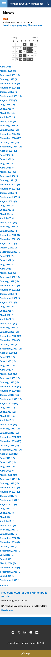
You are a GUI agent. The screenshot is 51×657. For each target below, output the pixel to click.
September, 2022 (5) (10, 252)
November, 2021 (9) (10, 290)
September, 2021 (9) (10, 298)
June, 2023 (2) (7, 210)
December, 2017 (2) (10, 487)
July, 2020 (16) (7, 357)
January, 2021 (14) (9, 332)
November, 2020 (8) (10, 340)
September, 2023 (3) (10, 197)
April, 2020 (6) (7, 370)
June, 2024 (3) (7, 159)
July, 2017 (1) (6, 509)
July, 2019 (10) (7, 408)
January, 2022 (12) (9, 281)
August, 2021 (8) (8, 302)
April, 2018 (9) (7, 471)
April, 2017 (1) (7, 521)
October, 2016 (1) (9, 546)
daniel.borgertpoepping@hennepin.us (22, 25)
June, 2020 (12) (8, 361)
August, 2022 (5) (8, 243)
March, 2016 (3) (8, 563)
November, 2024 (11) (10, 138)
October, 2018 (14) (9, 445)
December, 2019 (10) (10, 386)
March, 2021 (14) (8, 323)
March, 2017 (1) (8, 525)
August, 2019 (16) (9, 403)
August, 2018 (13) (9, 454)
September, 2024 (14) (11, 147)
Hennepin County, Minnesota (26, 3)
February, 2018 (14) (10, 479)
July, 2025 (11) (7, 104)
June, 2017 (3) (7, 513)
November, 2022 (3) (10, 239)
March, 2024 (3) (8, 172)
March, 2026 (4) (8, 71)
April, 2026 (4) (7, 67)
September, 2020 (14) (11, 349)
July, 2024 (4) (6, 155)
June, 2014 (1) (7, 576)
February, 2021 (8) (9, 328)
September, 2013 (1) (10, 580)
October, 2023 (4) (9, 193)
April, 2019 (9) (7, 420)
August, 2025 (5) (8, 100)
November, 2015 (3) (10, 567)
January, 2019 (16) (9, 433)
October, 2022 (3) (9, 248)
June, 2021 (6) (7, 311)
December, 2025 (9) (10, 83)
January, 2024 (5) (9, 180)
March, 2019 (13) (8, 424)
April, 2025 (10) (8, 117)
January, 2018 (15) (9, 483)
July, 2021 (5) (6, 306)
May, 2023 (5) (6, 214)
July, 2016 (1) (6, 555)
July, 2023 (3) (6, 205)
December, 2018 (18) (10, 437)
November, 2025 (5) (10, 88)
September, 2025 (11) (11, 96)
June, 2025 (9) (7, 109)
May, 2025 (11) (7, 113)
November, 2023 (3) (10, 189)
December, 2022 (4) (10, 235)
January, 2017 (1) (9, 534)
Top (28, 654)
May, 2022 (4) (6, 264)
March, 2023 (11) (8, 222)
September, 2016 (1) (10, 551)
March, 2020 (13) (8, 374)
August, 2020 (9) (8, 353)
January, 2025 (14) (9, 130)
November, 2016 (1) (10, 542)
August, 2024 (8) (8, 151)
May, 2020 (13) (7, 365)
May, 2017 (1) (6, 517)
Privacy (24, 643)
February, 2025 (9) (9, 126)
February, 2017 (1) (9, 530)
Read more (7, 610)
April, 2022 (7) (7, 269)
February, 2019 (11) (10, 429)
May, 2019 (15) (7, 416)
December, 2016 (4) (10, 538)
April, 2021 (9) (7, 319)
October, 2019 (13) (9, 395)
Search (47, 3)
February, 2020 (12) (10, 378)
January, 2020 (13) (9, 382)
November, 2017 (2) (10, 492)
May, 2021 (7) (6, 315)
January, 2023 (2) (9, 231)
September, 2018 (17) (11, 450)
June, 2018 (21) (8, 462)
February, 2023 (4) (9, 227)
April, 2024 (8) (7, 168)
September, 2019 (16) (11, 399)
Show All (4, 585)
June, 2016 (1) (7, 559)
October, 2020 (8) (9, 344)
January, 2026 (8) (9, 79)
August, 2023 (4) (8, 201)
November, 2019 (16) (10, 391)
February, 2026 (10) (10, 75)
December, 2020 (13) (10, 336)
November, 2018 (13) (10, 441)
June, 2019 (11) (8, 412)
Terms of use (13, 643)
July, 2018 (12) (7, 458)
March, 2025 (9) (8, 121)
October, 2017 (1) (9, 496)
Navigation (3, 3)
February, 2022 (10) (10, 277)
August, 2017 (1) (8, 504)
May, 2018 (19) (7, 466)
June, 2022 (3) (7, 260)
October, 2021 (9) (9, 294)
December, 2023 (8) (10, 184)
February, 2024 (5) (9, 176)
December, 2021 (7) (10, 285)
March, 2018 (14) (8, 475)
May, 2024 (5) (6, 163)
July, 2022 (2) (6, 256)
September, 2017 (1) (10, 500)
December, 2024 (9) (10, 134)
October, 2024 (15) (9, 142)
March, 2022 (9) (8, 273)
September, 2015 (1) (10, 572)
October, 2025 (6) (9, 92)
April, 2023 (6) (7, 218)
